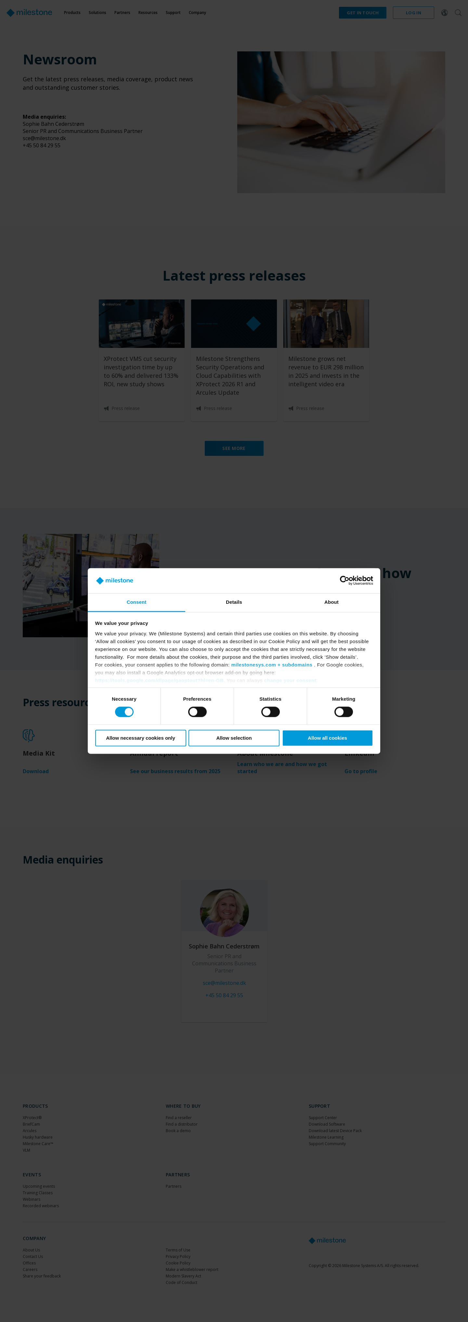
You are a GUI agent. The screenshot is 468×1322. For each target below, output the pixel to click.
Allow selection (234, 738)
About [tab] (331, 602)
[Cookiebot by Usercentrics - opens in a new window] (344, 581)
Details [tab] (234, 602)
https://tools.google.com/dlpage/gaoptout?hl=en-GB (159, 680)
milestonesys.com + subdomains (271, 665)
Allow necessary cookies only (140, 738)
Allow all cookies (327, 738)
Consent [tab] (137, 602)
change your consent (290, 680)
